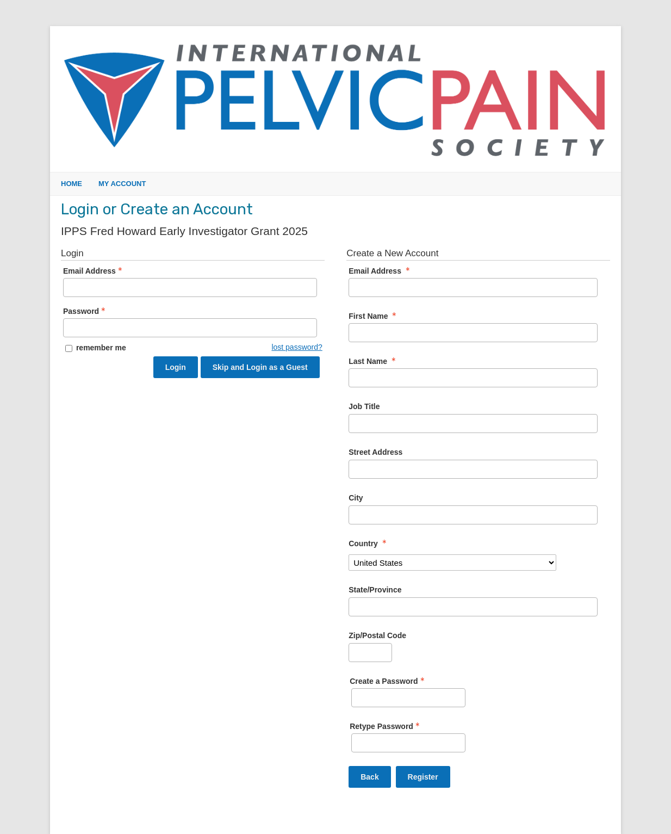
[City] (473, 514)
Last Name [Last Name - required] (373, 361)
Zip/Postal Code (377, 635)
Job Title (364, 406)
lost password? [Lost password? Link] (296, 347)
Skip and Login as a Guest (260, 367)
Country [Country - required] (369, 543)
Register (423, 777)
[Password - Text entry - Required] (190, 327)
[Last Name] (473, 377)
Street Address (375, 452)
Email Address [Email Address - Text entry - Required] (94, 271)
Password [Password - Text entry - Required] (85, 311)
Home (71, 184)
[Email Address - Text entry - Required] (190, 287)
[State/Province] (473, 606)
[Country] (452, 562)
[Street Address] (473, 469)
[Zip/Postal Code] (370, 652)
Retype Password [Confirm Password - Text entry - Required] (386, 726)
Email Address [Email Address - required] (380, 271)
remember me (101, 347)
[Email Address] (473, 287)
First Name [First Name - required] (374, 316)
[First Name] (473, 332)
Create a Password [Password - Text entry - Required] (388, 681)
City (356, 497)
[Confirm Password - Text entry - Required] (408, 742)
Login (175, 367)
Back (369, 777)
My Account (122, 184)
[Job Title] (473, 423)
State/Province (375, 589)
